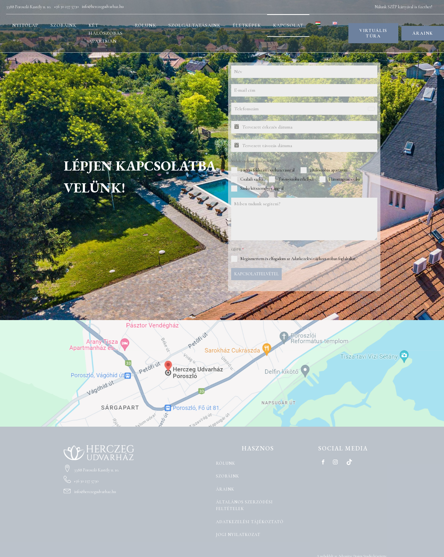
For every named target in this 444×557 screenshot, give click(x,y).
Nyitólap (25, 25)
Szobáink (63, 25)
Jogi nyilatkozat (238, 532)
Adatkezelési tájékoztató (250, 520)
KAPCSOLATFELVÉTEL (256, 274)
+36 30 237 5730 (66, 6)
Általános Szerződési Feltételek (244, 503)
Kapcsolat (288, 25)
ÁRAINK (422, 33)
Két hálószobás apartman (106, 33)
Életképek (247, 25)
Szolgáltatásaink (194, 25)
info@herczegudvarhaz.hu (103, 6)
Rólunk (145, 25)
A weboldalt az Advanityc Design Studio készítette (351, 554)
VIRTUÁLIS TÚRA (373, 33)
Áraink (225, 487)
